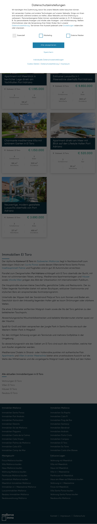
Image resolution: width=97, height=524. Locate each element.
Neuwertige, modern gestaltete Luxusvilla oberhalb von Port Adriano (22, 208)
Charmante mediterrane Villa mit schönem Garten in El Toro (23, 142)
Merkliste (23, 241)
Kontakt (10, 241)
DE (78, 3)
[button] (85, 45)
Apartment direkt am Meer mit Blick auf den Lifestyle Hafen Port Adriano (71, 143)
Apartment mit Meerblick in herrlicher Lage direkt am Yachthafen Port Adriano (20, 79)
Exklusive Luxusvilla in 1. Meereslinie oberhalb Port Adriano (72, 78)
